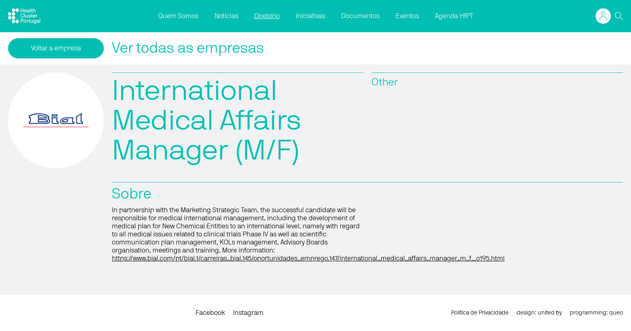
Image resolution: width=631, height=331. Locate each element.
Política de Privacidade (480, 313)
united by (550, 313)
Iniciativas (310, 16)
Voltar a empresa (56, 48)
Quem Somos (178, 16)
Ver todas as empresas (188, 48)
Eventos (407, 16)
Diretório (267, 16)
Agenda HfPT (454, 16)
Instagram (248, 313)
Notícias (226, 16)
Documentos (360, 16)
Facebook (210, 313)
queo (616, 313)
